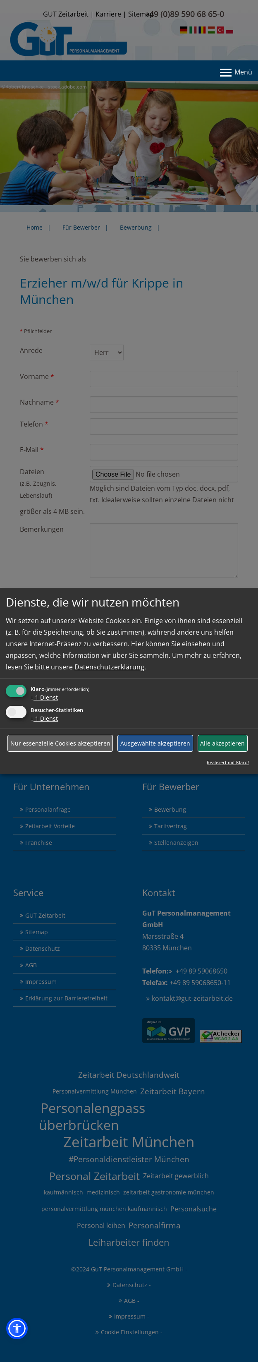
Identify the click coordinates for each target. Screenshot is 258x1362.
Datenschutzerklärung (109, 666)
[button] (17, 1328)
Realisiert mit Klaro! (228, 762)
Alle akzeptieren (222, 743)
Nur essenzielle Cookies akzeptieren (60, 743)
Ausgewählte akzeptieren (155, 743)
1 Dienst (44, 697)
